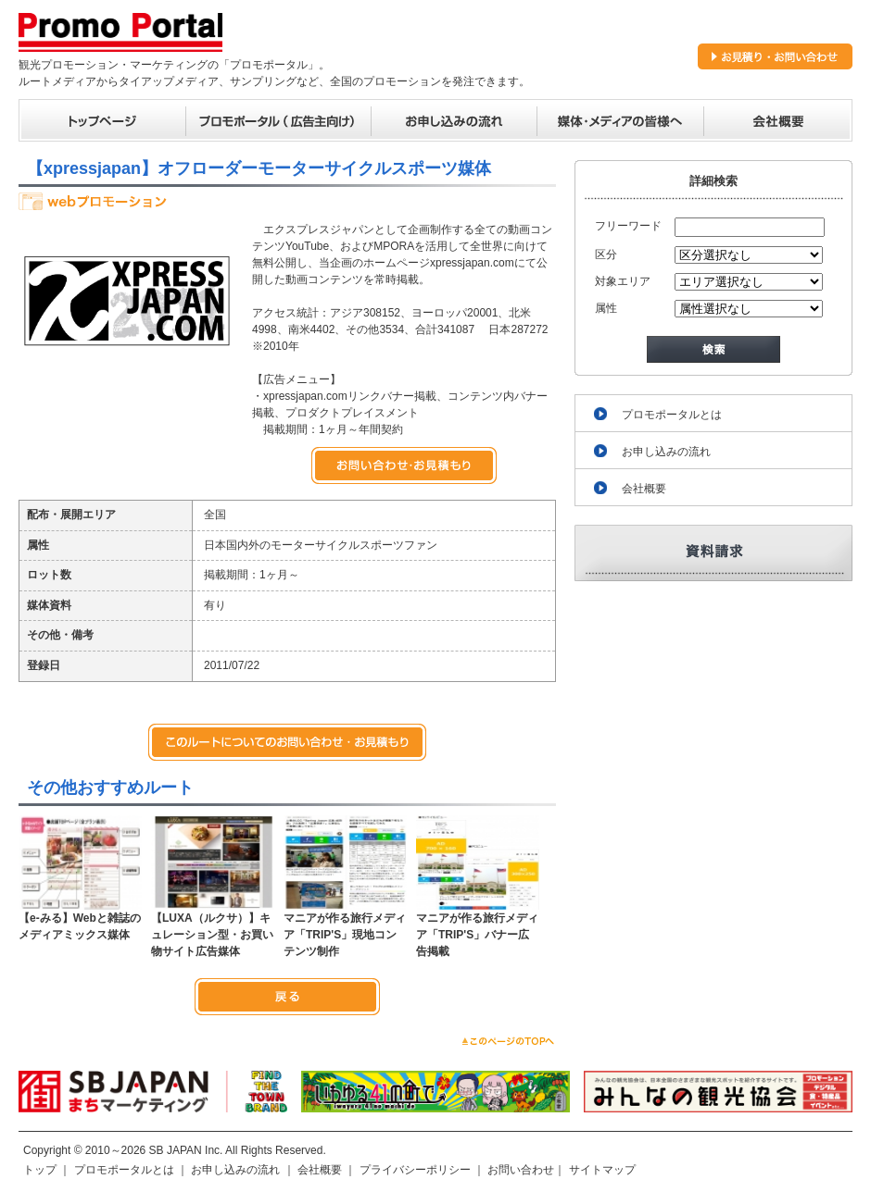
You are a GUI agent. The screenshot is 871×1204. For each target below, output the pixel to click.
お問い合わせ (520, 1169)
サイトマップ (602, 1169)
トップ (40, 1169)
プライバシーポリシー (415, 1169)
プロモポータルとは (672, 414)
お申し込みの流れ (666, 451)
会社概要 (644, 488)
